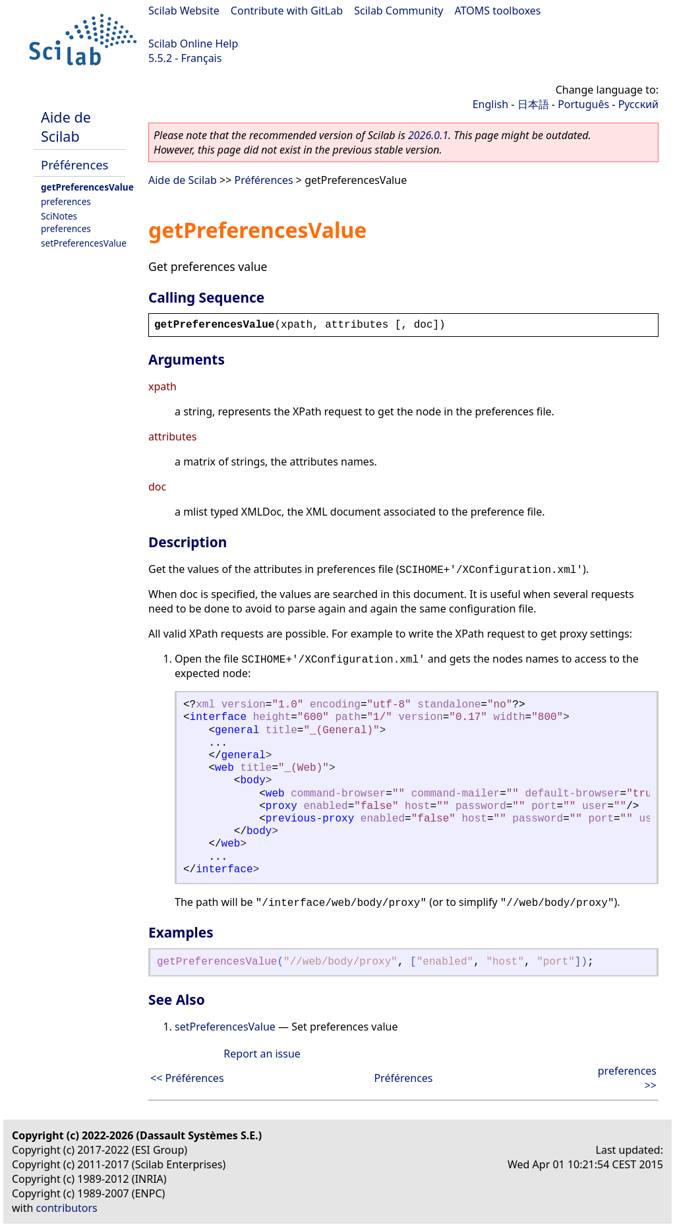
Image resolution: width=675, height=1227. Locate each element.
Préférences (74, 164)
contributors (67, 1208)
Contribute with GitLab (287, 10)
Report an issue (261, 1053)
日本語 (533, 104)
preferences (66, 201)
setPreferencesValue (84, 243)
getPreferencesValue (87, 187)
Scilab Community (398, 10)
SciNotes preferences (66, 222)
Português (583, 104)
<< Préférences (187, 1078)
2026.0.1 (428, 135)
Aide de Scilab (66, 126)
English (490, 104)
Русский (638, 104)
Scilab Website (184, 10)
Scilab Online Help (193, 43)
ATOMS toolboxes (498, 10)
